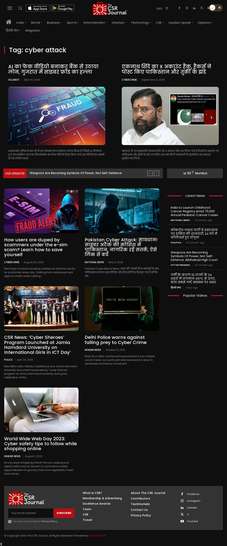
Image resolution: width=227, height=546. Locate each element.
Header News (93, 349)
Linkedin (192, 507)
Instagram (193, 501)
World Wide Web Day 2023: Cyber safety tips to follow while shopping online (40, 444)
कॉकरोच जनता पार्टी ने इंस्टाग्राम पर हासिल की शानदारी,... (68, 173)
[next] (156, 173)
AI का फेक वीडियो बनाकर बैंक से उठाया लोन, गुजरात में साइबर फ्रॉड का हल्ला (53, 69)
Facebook (193, 494)
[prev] (150, 173)
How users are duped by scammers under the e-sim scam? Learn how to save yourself (35, 247)
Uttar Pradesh (180, 265)
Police (8, 359)
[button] (20, 8)
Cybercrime (129, 79)
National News (94, 262)
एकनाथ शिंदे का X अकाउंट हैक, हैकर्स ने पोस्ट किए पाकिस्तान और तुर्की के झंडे (166, 69)
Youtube (192, 521)
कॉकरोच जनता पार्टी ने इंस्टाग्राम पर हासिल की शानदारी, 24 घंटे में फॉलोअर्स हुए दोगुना (194, 233)
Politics (176, 242)
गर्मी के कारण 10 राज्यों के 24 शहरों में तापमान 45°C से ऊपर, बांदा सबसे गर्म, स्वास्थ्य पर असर (193, 278)
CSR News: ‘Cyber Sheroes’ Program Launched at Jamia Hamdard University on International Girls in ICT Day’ (37, 344)
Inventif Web (98, 535)
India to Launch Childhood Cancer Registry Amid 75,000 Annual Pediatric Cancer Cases (194, 211)
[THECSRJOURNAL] (110, 8)
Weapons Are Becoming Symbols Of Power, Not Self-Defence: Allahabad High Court (194, 256)
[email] (30, 513)
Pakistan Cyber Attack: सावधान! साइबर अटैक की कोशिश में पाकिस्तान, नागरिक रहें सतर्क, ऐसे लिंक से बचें (121, 247)
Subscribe (64, 513)
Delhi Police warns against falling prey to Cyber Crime (116, 339)
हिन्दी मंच (176, 287)
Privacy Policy (49, 521)
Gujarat (14, 79)
